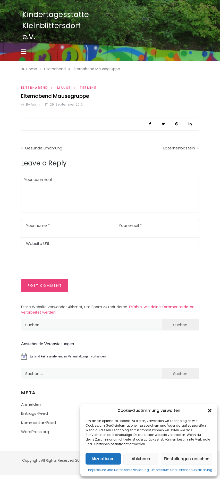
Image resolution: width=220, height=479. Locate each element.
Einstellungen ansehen (186, 458)
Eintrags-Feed (34, 413)
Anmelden (31, 404)
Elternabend (34, 87)
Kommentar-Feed (38, 422)
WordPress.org (35, 431)
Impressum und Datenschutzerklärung (118, 470)
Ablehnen (141, 458)
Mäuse (64, 87)
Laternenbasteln (179, 148)
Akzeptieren (103, 458)
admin (36, 104)
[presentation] (56, 264)
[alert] (110, 356)
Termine (88, 87)
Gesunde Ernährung (43, 148)
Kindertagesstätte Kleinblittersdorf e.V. (55, 25)
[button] (209, 410)
